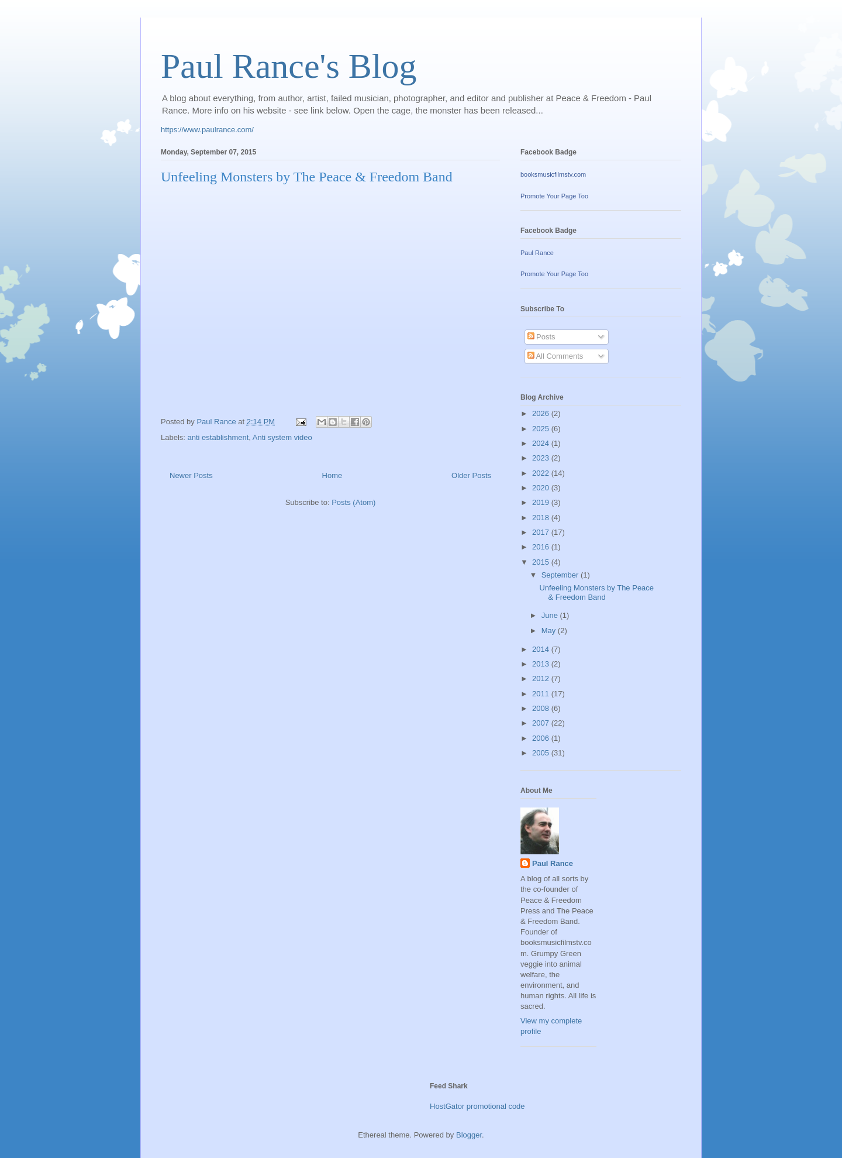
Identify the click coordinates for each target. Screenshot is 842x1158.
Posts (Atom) (353, 502)
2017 (541, 532)
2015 (541, 562)
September (561, 575)
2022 (541, 473)
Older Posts (471, 475)
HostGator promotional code (477, 1106)
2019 (541, 502)
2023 (541, 457)
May (549, 630)
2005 (541, 752)
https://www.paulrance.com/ (207, 129)
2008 (541, 708)
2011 (541, 693)
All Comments (555, 356)
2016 (541, 546)
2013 (541, 663)
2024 (541, 443)
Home (332, 475)
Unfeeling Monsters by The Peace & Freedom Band (307, 176)
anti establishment (218, 437)
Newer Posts (191, 475)
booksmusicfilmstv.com (553, 174)
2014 (541, 649)
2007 (541, 723)
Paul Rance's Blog (288, 66)
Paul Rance (537, 252)
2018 (541, 517)
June (550, 615)
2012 (541, 678)
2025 (541, 428)
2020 (541, 487)
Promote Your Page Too (554, 196)
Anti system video (282, 437)
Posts (541, 336)
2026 (541, 413)
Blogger (469, 1134)
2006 (541, 738)
